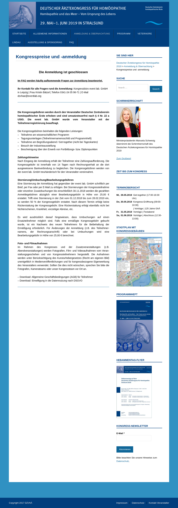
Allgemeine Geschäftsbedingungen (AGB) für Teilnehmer (62, 277)
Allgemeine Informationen (50, 34)
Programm (124, 34)
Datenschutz (122, 461)
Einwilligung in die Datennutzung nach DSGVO (57, 280)
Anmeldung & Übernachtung (92, 34)
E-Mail (120, 433)
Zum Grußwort (123, 158)
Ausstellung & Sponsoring (45, 42)
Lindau (16, 42)
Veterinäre (145, 34)
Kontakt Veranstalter (159, 503)
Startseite (19, 34)
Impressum (121, 503)
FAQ (71, 42)
